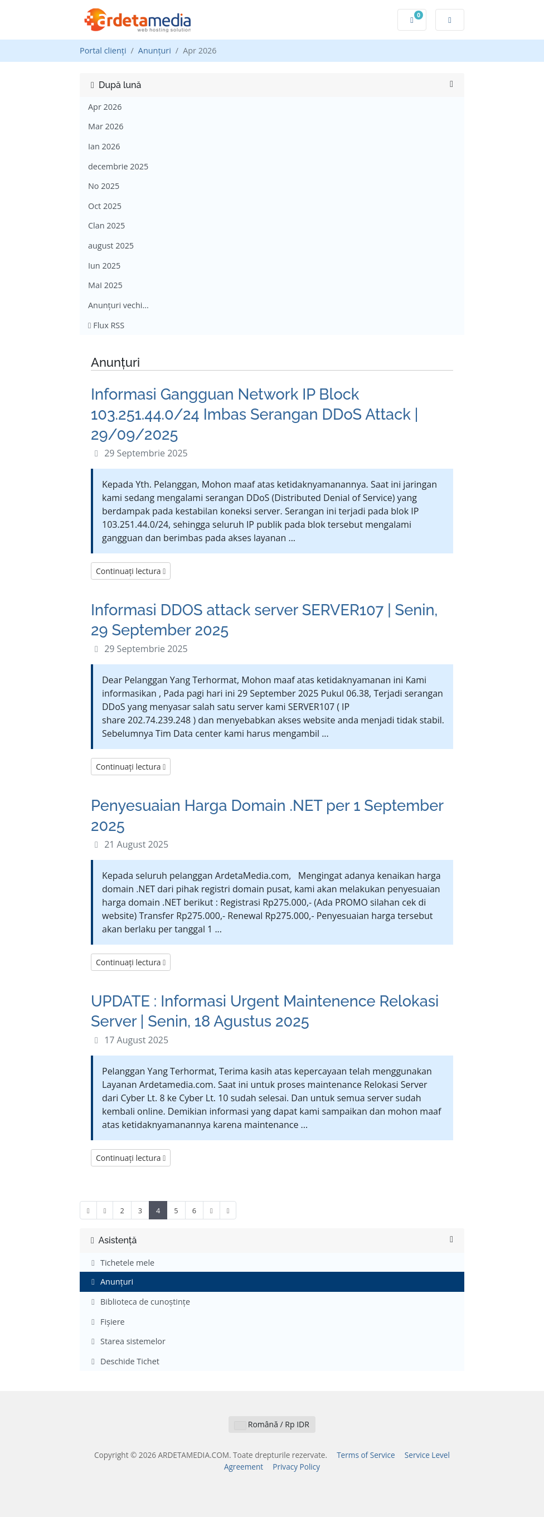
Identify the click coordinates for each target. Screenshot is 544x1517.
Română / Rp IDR (272, 1424)
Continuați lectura (131, 571)
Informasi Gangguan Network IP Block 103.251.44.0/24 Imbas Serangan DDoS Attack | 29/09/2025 (254, 414)
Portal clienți (103, 50)
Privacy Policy (296, 1466)
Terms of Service (366, 1455)
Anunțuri (154, 50)
